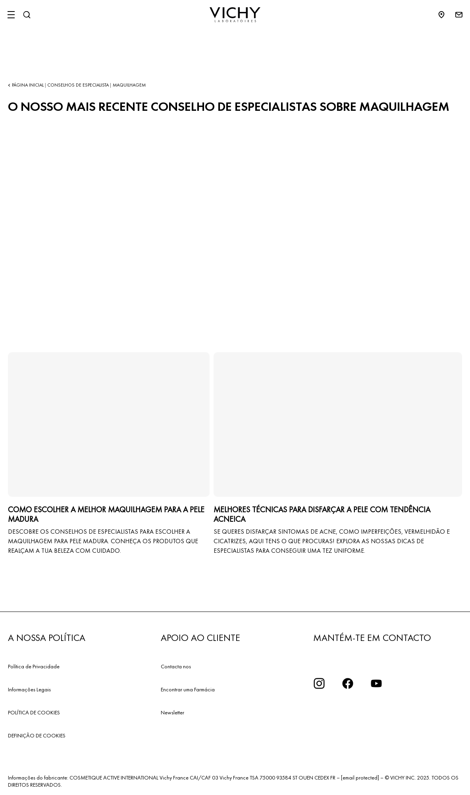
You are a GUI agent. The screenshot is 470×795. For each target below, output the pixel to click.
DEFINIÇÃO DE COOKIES (36, 735)
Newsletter (172, 712)
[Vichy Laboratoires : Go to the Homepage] (235, 14)
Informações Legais (29, 689)
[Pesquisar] (26, 14)
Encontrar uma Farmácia (188, 689)
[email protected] (360, 777)
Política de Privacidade (34, 666)
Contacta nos (176, 666)
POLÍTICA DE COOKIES (34, 712)
